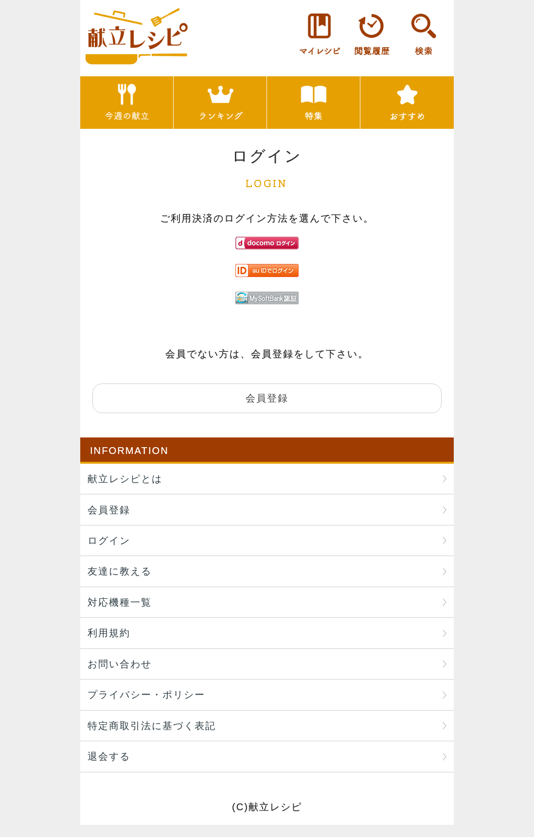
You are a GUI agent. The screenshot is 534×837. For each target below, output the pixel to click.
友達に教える (120, 571)
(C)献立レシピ (267, 807)
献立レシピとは (125, 478)
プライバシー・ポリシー (146, 694)
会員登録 (109, 510)
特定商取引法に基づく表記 (152, 725)
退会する (109, 756)
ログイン (109, 540)
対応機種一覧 (120, 602)
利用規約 (109, 633)
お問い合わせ (120, 664)
